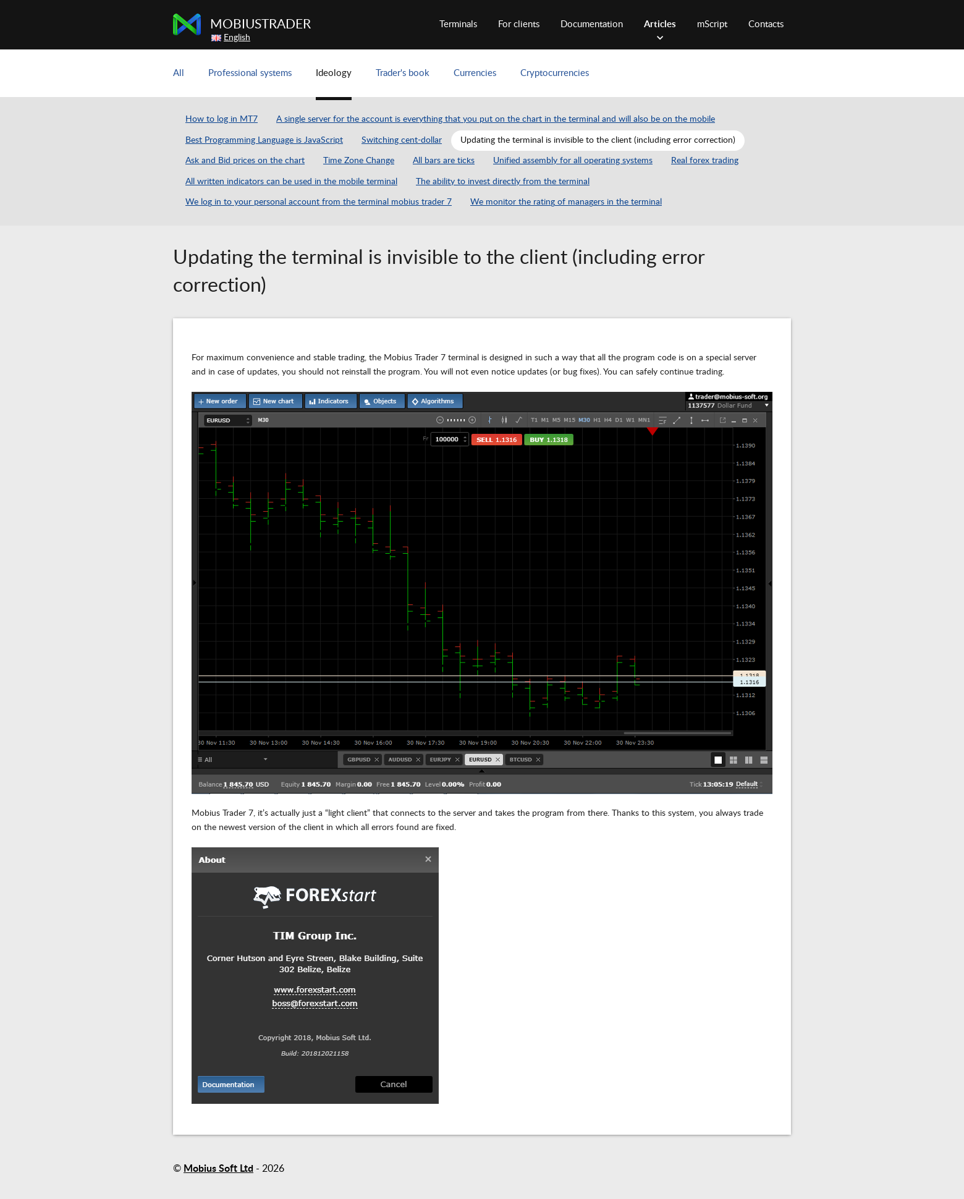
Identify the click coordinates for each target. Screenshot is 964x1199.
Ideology (334, 73)
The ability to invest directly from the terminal (503, 181)
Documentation (591, 24)
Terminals (458, 24)
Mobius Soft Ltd (218, 1169)
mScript (712, 24)
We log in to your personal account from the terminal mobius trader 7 (318, 202)
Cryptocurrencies (554, 73)
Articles (660, 24)
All (178, 73)
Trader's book (402, 73)
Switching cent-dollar (402, 140)
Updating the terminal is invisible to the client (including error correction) (597, 140)
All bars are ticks (444, 160)
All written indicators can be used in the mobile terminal (291, 181)
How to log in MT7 (221, 119)
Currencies (475, 73)
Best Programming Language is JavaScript (264, 140)
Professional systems (250, 73)
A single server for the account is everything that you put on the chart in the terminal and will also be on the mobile (495, 119)
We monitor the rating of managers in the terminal (566, 202)
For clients (518, 24)
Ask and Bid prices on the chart (245, 160)
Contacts (766, 24)
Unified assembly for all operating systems (573, 160)
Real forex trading (704, 160)
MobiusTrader (260, 24)
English (237, 37)
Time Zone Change (358, 160)
